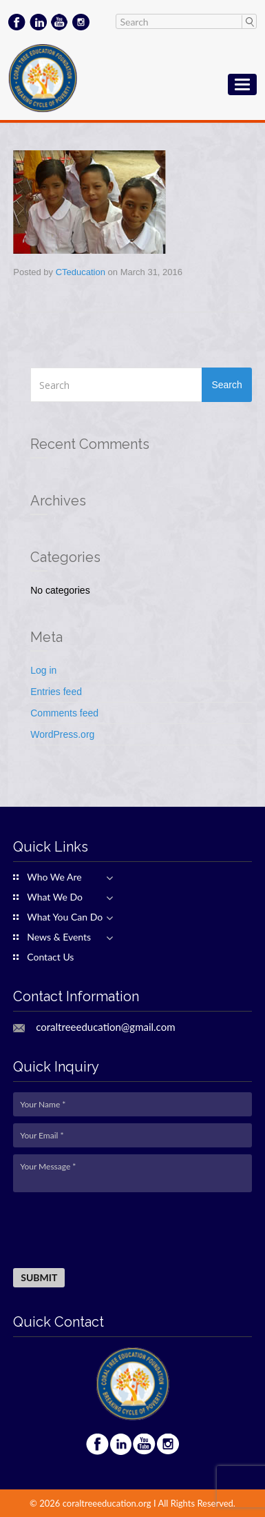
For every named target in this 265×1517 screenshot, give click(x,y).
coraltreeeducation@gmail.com (105, 1027)
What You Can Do (65, 917)
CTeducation (80, 272)
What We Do (55, 897)
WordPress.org (62, 734)
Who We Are (54, 877)
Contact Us (50, 957)
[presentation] (117, 1231)
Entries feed (56, 691)
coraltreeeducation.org (107, 1503)
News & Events (59, 937)
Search (249, 21)
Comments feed (64, 713)
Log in (43, 670)
